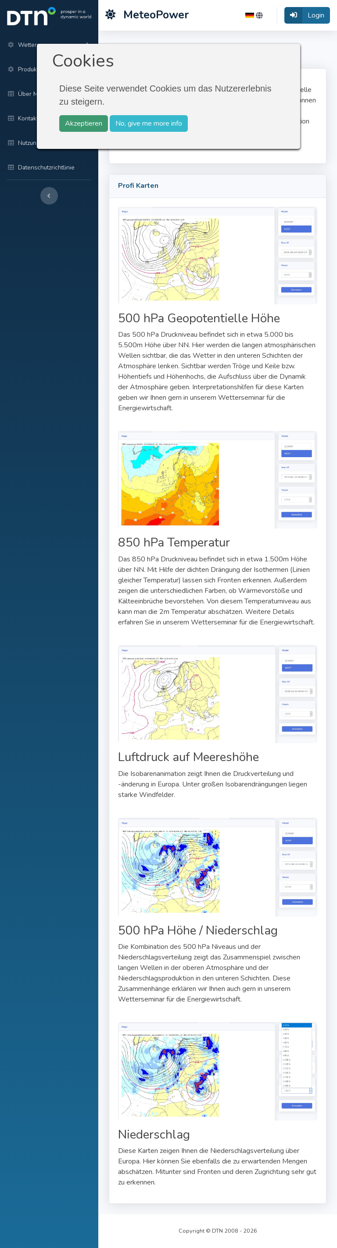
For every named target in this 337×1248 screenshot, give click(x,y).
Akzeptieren (83, 123)
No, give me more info (148, 123)
